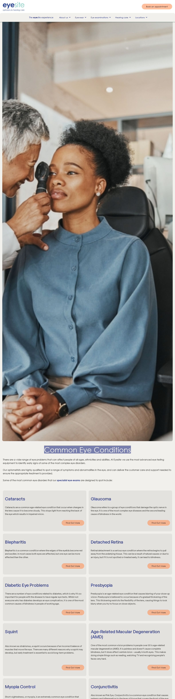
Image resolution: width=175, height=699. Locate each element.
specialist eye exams (68, 480)
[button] (64, 17)
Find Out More (73, 522)
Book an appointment (157, 6)
